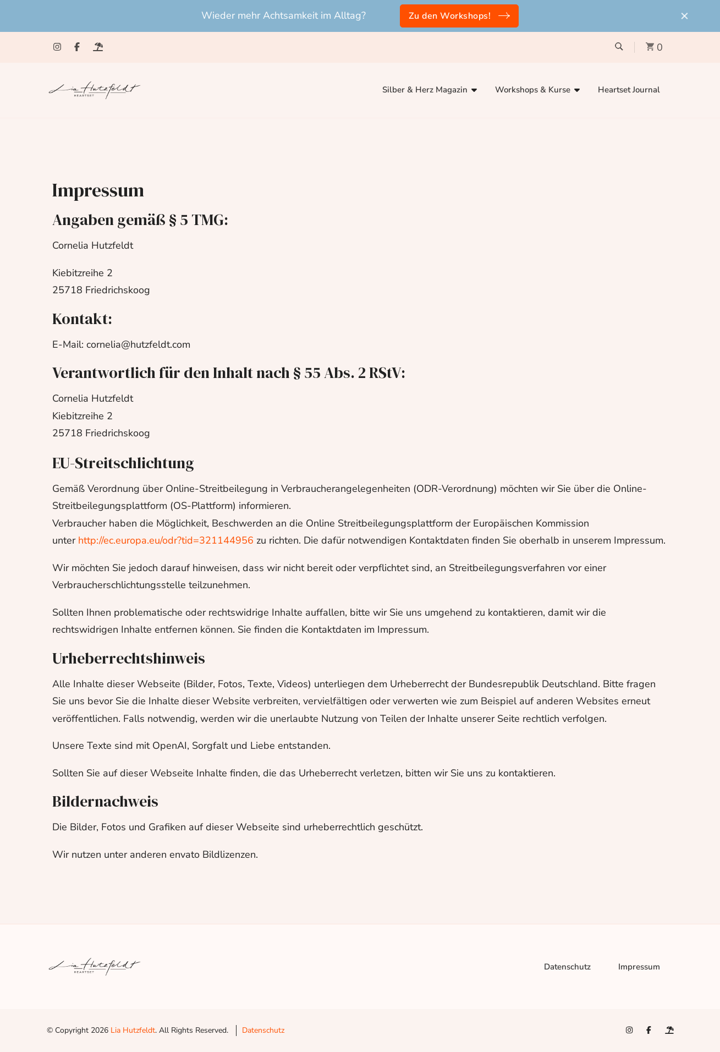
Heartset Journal (629, 89)
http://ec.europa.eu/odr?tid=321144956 (166, 540)
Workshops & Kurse (532, 89)
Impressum (639, 966)
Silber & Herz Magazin (425, 89)
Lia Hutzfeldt (133, 1030)
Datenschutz (567, 966)
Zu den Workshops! (450, 16)
